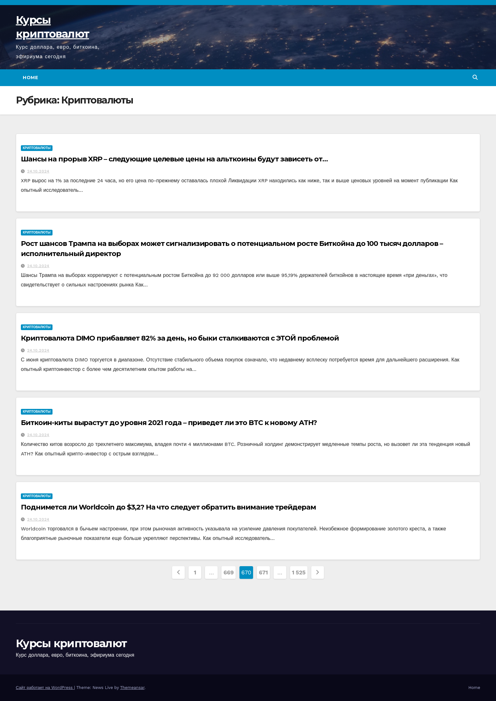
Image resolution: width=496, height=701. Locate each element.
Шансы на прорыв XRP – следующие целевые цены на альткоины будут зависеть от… (174, 159)
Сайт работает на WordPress (45, 687)
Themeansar (132, 687)
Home (30, 77)
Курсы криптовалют (71, 643)
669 (228, 572)
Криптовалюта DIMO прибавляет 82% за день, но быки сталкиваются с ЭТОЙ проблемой (180, 338)
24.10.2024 (38, 171)
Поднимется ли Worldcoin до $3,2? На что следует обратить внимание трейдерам (168, 507)
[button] (475, 77)
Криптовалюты (37, 148)
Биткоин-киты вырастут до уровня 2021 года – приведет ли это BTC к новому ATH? (169, 422)
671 (263, 572)
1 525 (299, 572)
